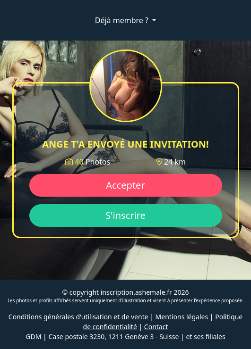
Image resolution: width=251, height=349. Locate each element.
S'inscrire (125, 215)
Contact (156, 326)
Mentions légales (182, 316)
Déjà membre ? (122, 20)
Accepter (125, 185)
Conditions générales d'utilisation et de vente (78, 316)
